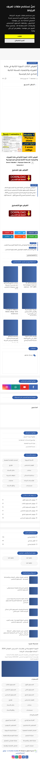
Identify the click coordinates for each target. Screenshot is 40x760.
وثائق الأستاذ (11, 486)
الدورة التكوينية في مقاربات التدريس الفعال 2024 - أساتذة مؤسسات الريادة (20, 650)
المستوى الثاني (29, 690)
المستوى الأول (29, 685)
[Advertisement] (20, 110)
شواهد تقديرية (11, 475)
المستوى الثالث (10, 685)
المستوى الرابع (29, 695)
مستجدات (29, 486)
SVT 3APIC (29, 563)
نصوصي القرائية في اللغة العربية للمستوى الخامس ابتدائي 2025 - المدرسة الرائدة (19, 188)
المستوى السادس (10, 695)
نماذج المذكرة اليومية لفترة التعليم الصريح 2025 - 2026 (19, 193)
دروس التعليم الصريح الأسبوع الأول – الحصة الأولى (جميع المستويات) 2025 (19, 195)
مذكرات (11, 480)
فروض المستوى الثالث (28, 504)
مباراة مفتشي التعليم (10, 741)
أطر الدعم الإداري (29, 720)
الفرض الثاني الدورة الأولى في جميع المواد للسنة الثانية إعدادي (30, 338)
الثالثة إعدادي (31, 537)
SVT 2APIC (11, 558)
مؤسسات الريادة (29, 480)
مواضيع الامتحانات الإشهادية (27, 440)
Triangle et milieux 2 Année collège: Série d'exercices (11, 312)
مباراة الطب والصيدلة (29, 741)
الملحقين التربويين (10, 725)
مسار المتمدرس (30, 446)
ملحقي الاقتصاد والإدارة (10, 746)
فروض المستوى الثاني (28, 507)
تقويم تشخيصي (29, 465)
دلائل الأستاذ (11, 470)
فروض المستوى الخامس (27, 511)
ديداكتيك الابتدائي (29, 475)
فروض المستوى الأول (28, 500)
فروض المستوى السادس (27, 518)
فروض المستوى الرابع (28, 514)
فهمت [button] (19, 36)
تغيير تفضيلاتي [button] (20, 40)
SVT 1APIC (29, 558)
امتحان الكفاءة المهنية (11, 460)
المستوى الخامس (10, 690)
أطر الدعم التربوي (10, 720)
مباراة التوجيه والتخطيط (10, 735)
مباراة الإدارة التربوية (10, 730)
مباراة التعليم (29, 735)
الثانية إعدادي (32, 63)
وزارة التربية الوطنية (29, 443)
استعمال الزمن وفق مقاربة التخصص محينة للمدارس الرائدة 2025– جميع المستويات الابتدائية (19, 190)
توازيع (11, 465)
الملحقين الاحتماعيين (29, 725)
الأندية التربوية (29, 460)
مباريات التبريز (29, 746)
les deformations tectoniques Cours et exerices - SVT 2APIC (30, 285)
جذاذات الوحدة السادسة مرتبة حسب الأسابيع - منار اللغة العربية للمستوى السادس (17, 600)
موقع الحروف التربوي (29, 437)
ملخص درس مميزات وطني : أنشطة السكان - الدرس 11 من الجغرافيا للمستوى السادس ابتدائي (15, 633)
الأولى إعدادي (31, 541)
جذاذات (29, 470)
